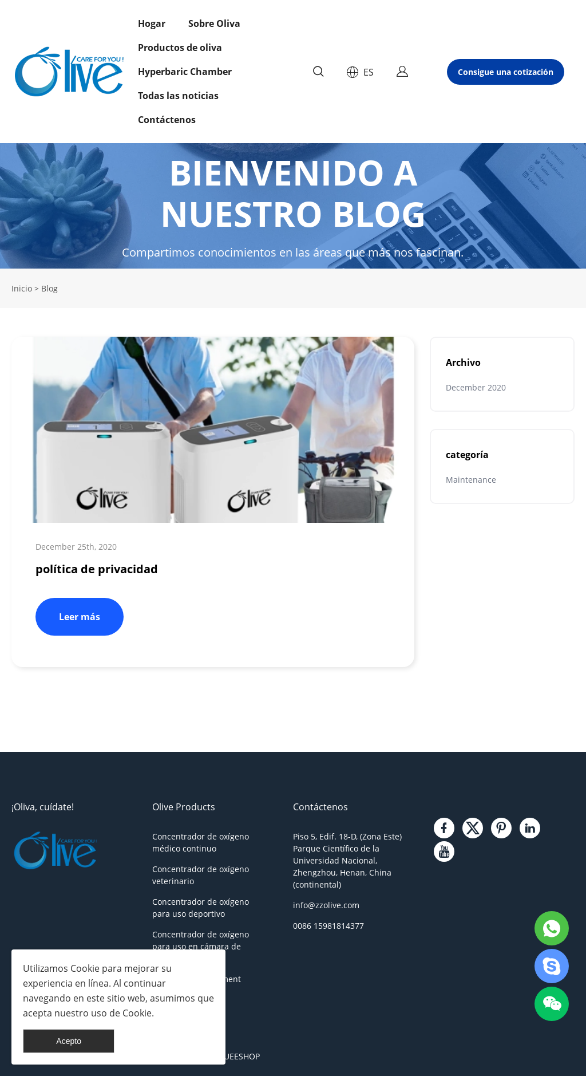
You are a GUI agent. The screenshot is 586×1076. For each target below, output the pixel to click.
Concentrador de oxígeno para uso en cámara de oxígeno (200, 946)
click (293, 206)
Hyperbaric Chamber (185, 71)
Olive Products (183, 807)
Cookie (85, 968)
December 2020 (476, 387)
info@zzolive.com (326, 905)
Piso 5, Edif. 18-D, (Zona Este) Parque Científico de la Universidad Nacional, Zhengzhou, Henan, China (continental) (347, 860)
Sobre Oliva (214, 23)
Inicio (21, 288)
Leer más (79, 616)
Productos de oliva (180, 47)
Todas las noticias (178, 95)
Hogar (151, 23)
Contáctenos (167, 119)
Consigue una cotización (505, 71)
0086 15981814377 (328, 925)
